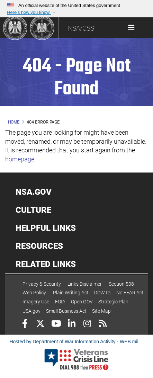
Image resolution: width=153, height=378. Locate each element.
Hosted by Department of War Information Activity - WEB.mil (73, 341)
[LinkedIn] (71, 324)
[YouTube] (56, 324)
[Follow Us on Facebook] (25, 324)
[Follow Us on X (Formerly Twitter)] (40, 324)
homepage (19, 159)
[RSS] (103, 324)
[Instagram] (87, 324)
